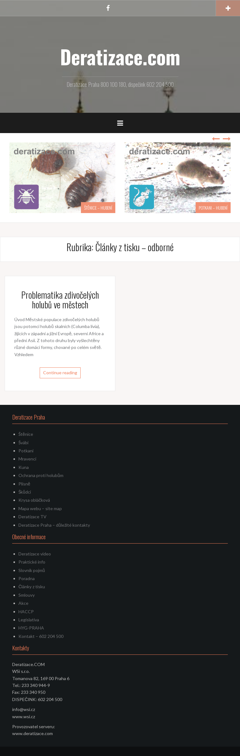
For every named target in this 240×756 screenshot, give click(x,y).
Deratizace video (34, 553)
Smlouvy (26, 595)
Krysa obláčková (34, 500)
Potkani (25, 450)
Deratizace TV (32, 516)
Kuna (23, 467)
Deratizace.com (120, 56)
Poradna (26, 578)
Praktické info (31, 562)
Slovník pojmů (31, 570)
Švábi (23, 442)
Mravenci (27, 458)
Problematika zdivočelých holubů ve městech (60, 299)
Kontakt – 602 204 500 (40, 636)
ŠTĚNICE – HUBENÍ (98, 207)
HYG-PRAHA (31, 627)
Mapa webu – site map (40, 508)
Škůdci (24, 492)
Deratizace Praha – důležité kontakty (54, 525)
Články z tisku (31, 586)
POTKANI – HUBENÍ (213, 207)
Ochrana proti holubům (40, 475)
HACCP (26, 611)
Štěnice (25, 434)
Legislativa (28, 619)
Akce (23, 603)
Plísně (24, 483)
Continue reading (60, 372)
